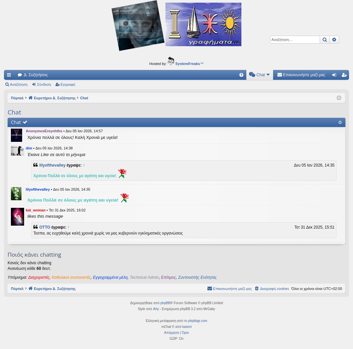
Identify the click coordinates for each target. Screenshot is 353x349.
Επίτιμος (168, 277)
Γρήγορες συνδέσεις (10, 76)
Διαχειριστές (39, 277)
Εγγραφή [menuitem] (345, 76)
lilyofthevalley (52, 165)
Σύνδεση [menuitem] (335, 76)
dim (29, 148)
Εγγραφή (68, 84)
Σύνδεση (44, 84)
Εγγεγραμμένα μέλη (110, 277)
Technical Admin (144, 277)
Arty (156, 309)
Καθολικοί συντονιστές (71, 277)
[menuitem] (241, 75)
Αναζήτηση (18, 84)
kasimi (187, 327)
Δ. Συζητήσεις (36, 75)
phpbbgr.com (197, 321)
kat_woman (36, 210)
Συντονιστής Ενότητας (197, 277)
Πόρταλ (17, 98)
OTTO (44, 227)
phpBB (165, 303)
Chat (16, 122)
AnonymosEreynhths (44, 131)
